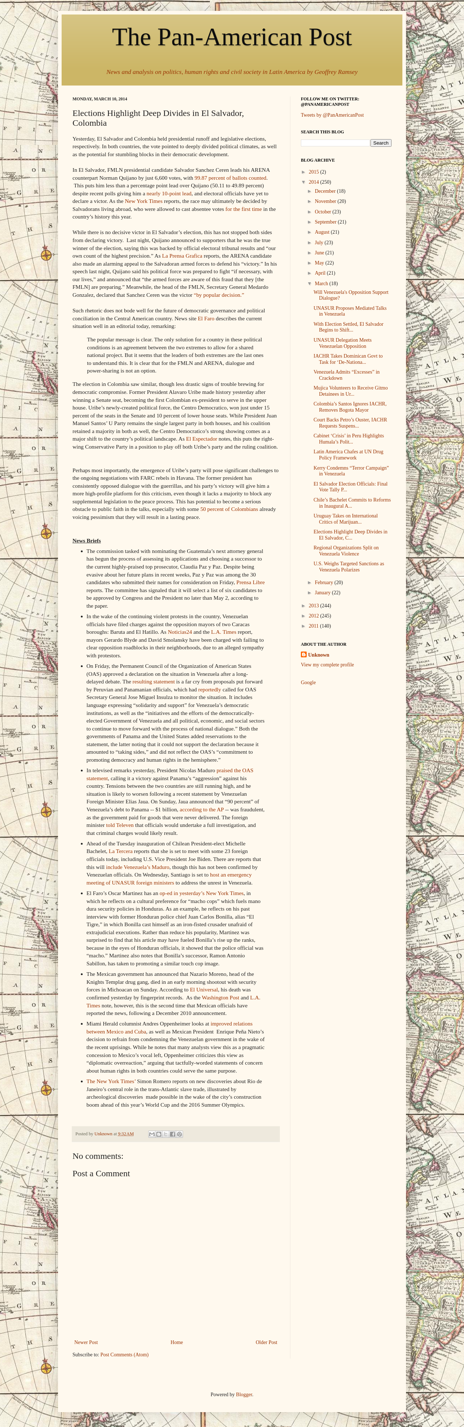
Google (308, 682)
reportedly (209, 689)
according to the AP (202, 809)
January (323, 592)
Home (177, 1342)
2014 (314, 182)
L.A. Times (223, 632)
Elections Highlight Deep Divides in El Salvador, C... (351, 535)
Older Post (267, 1342)
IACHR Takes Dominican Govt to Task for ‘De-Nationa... (348, 359)
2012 (314, 616)
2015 (314, 172)
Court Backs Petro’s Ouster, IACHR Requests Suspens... (350, 423)
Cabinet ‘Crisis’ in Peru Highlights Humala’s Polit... (349, 439)
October (323, 212)
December (326, 191)
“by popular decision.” (219, 295)
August (323, 232)
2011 (314, 626)
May (320, 263)
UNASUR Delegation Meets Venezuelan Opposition (343, 343)
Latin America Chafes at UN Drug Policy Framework (348, 455)
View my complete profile (327, 664)
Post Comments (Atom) (124, 1354)
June (320, 252)
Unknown (318, 655)
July (319, 242)
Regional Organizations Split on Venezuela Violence (346, 551)
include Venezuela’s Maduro (137, 867)
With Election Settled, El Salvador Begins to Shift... (349, 327)
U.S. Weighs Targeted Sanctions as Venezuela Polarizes (349, 567)
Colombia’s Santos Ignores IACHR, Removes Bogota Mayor (350, 407)
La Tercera (121, 851)
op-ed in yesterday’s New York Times (202, 893)
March (322, 283)
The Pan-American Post (232, 37)
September (326, 222)
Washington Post (221, 997)
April (321, 273)
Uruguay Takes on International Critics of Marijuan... (346, 519)
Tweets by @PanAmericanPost (332, 115)
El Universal (204, 989)
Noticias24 (180, 632)
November (326, 201)
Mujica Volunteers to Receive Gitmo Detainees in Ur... (351, 391)
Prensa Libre (250, 582)
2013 (314, 605)
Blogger (244, 1394)
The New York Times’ (111, 1081)
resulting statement (154, 681)
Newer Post (86, 1342)
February (324, 582)
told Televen (120, 825)
